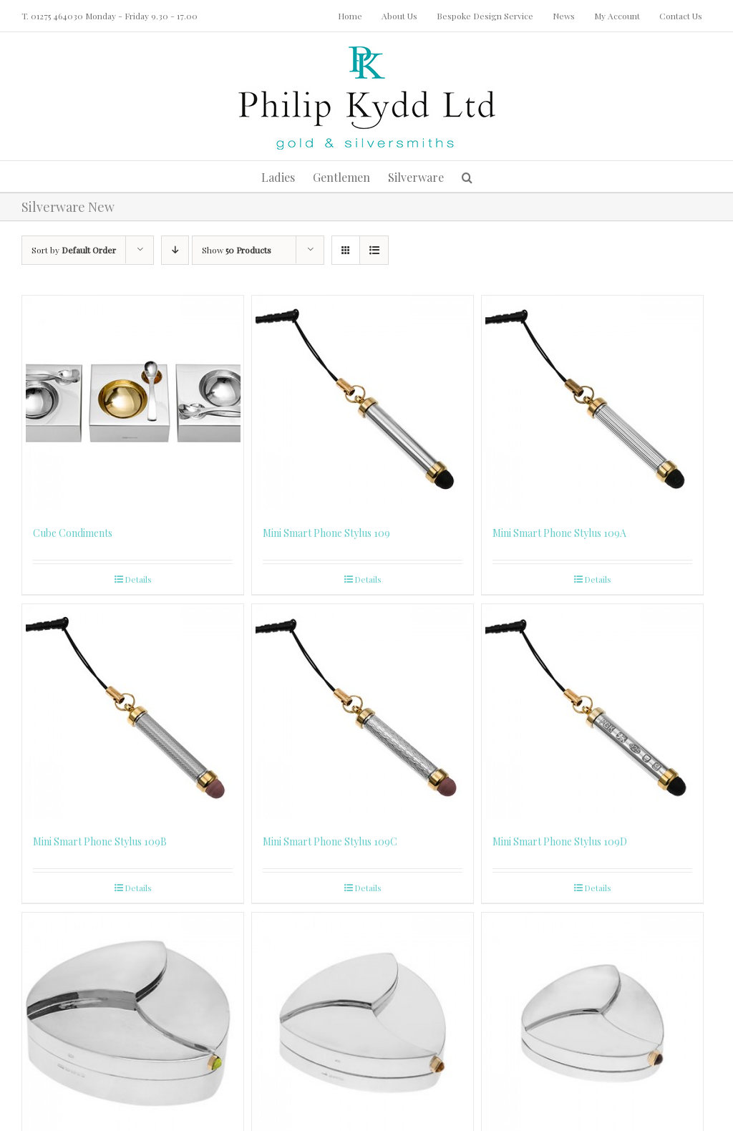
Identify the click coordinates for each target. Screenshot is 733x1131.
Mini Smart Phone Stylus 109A (559, 533)
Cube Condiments (72, 533)
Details (138, 579)
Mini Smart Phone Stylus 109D (559, 841)
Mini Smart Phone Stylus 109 (326, 533)
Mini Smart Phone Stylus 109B (100, 841)
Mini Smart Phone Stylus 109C (330, 841)
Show (236, 250)
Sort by (73, 250)
